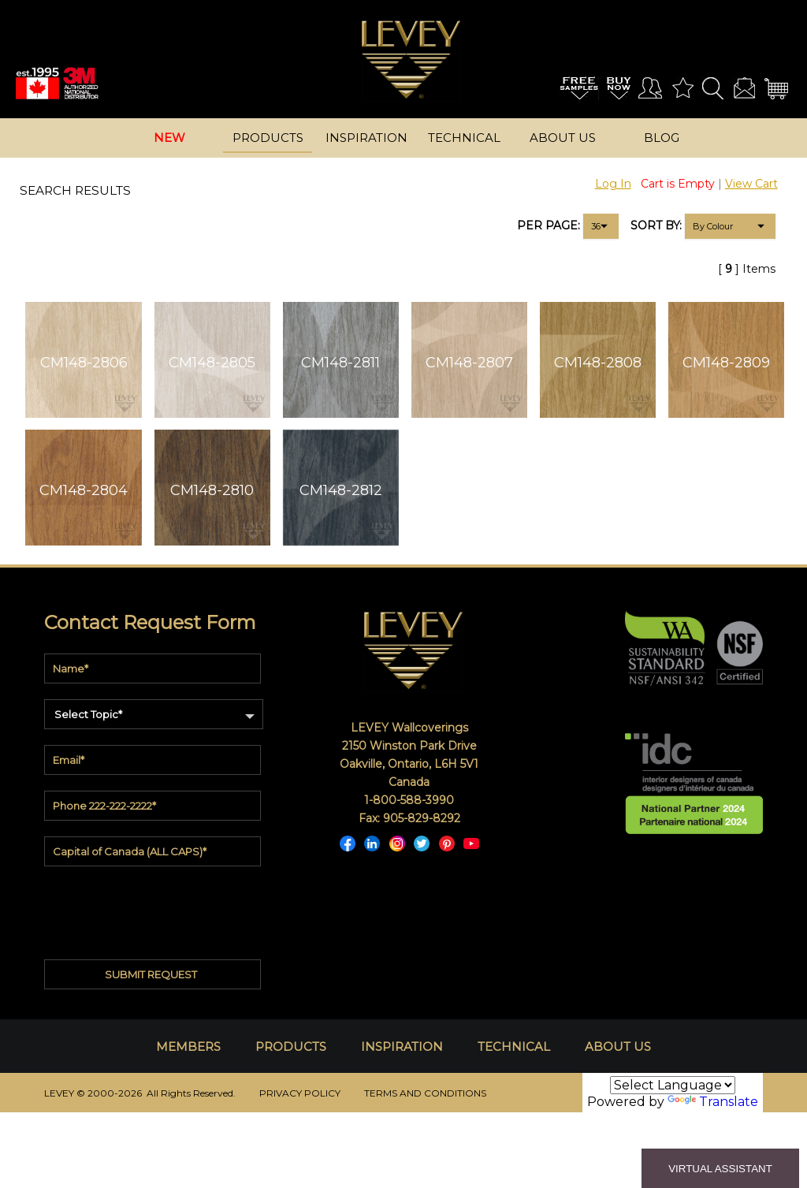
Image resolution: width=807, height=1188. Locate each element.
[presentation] (153, 906)
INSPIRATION (402, 1046)
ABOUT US (618, 1046)
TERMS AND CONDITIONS (425, 1093)
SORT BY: (656, 225)
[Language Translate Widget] (672, 1085)
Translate (713, 1101)
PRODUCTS (290, 1046)
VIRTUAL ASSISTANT (720, 1169)
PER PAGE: (548, 225)
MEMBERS (188, 1046)
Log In (613, 184)
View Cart (751, 184)
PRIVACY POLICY (299, 1093)
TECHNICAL (514, 1046)
